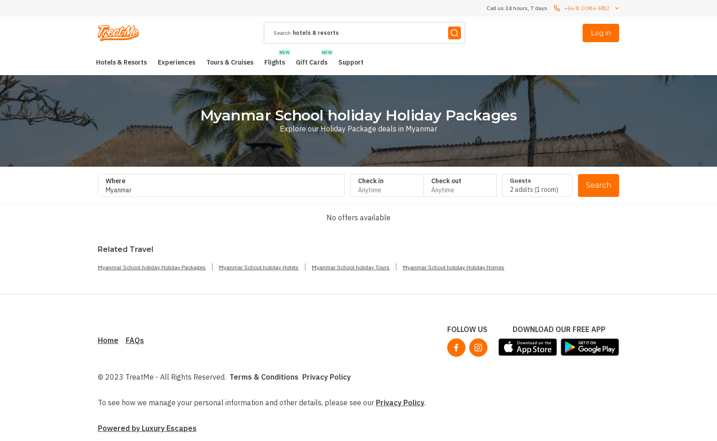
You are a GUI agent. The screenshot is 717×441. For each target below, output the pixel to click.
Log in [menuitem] (601, 33)
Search (598, 185)
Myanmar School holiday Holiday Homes (453, 267)
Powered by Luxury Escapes (147, 428)
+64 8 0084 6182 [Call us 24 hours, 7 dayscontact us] (587, 8)
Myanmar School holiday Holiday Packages (152, 267)
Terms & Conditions (264, 376)
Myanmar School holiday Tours (351, 267)
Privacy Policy (326, 376)
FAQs (135, 340)
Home (108, 340)
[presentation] (364, 33)
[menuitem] (121, 62)
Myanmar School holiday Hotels (259, 267)
